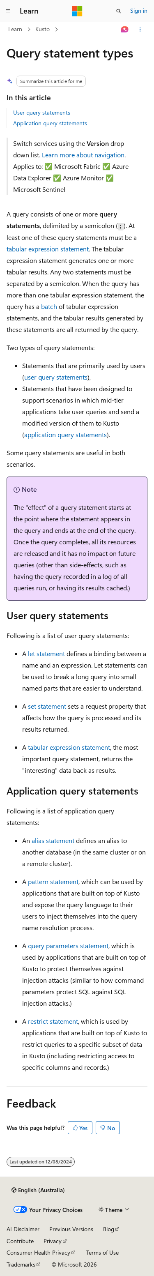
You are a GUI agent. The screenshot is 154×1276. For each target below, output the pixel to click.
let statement (46, 653)
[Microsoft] (77, 11)
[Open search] (118, 11)
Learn (15, 29)
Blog (108, 1229)
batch (49, 306)
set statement (47, 706)
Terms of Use (102, 1252)
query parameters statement (68, 945)
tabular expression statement (48, 248)
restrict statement (53, 1021)
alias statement (53, 840)
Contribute (20, 1241)
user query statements (55, 377)
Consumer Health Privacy (38, 1252)
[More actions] (140, 29)
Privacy (53, 1241)
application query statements (65, 434)
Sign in (138, 10)
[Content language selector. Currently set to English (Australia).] (38, 1190)
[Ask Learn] (125, 29)
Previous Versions (71, 1229)
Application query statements (50, 123)
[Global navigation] (8, 11)
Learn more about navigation (83, 154)
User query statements (41, 112)
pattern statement (53, 881)
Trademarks (21, 1264)
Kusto (42, 29)
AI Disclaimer (23, 1229)
